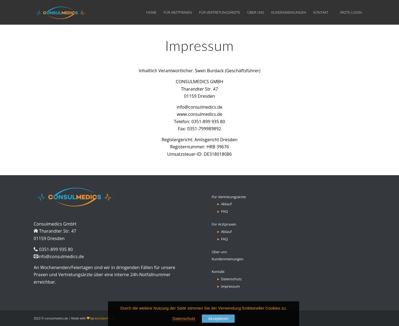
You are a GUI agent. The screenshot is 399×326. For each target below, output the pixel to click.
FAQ (224, 211)
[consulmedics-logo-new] (60, 12)
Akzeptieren (218, 318)
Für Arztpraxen (224, 224)
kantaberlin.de (105, 318)
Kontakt (218, 271)
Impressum (230, 286)
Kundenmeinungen (227, 258)
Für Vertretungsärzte (229, 196)
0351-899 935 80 (208, 122)
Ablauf (226, 203)
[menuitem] (151, 12)
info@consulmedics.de (61, 256)
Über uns (219, 251)
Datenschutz (231, 278)
